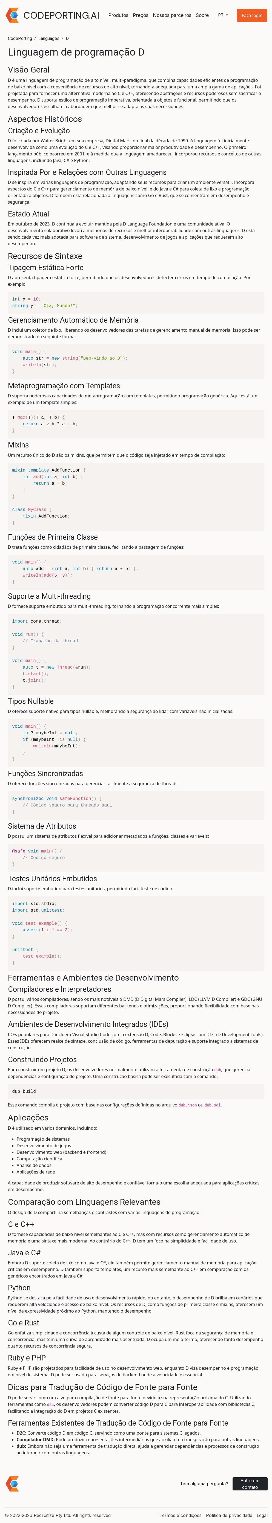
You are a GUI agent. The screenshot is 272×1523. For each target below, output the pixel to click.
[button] (252, 15)
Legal (262, 1515)
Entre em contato (249, 1484)
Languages (48, 38)
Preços (140, 15)
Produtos (118, 15)
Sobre (202, 15)
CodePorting (20, 38)
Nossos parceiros (172, 15)
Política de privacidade (229, 1515)
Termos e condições (180, 1515)
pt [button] (221, 15)
